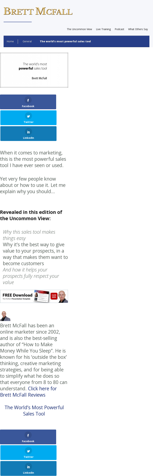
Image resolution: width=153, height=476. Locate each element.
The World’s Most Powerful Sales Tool (34, 379)
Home (10, 41)
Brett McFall (49, 444)
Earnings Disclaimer (64, 469)
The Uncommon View (79, 29)
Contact (111, 469)
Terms (100, 469)
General (27, 41)
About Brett (43, 469)
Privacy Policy (85, 469)
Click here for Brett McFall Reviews (28, 360)
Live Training (103, 29)
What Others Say (138, 29)
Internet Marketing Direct (96, 456)
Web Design (48, 456)
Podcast (119, 29)
